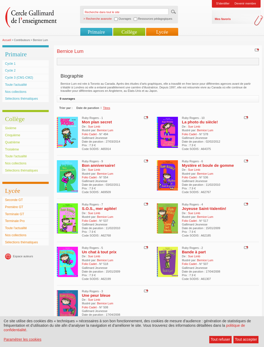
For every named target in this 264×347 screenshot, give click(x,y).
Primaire (96, 32)
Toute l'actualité (16, 85)
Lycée (162, 32)
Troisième (12, 149)
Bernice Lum (105, 130)
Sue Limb (94, 126)
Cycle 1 (10, 64)
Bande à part (194, 252)
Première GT (14, 207)
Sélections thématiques (21, 98)
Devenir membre (245, 3)
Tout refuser (220, 339)
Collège (129, 32)
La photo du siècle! (200, 122)
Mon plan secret (97, 122)
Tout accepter (246, 339)
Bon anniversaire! (98, 165)
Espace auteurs (23, 256)
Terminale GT (14, 214)
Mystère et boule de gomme (208, 165)
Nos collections (15, 92)
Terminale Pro (15, 221)
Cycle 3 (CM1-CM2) (19, 77)
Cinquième (12, 135)
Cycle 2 (10, 70)
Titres (106, 107)
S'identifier (223, 3)
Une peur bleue (96, 295)
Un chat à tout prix (99, 252)
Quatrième (12, 142)
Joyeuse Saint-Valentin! (204, 208)
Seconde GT (14, 200)
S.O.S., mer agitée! (99, 208)
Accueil (6, 40)
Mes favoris (223, 19)
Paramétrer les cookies (22, 339)
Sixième (10, 128)
